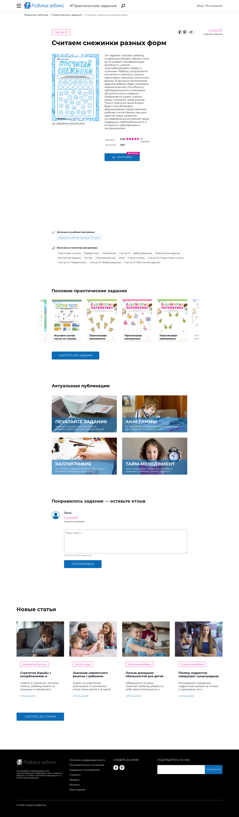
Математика (109, 253)
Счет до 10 (60, 32)
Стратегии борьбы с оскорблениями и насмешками (35, 676)
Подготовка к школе (69, 253)
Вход (200, 5)
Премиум (74, 779)
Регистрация (213, 5)
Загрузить (122, 157)
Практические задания (94, 6)
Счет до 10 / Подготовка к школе (165, 257)
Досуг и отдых (83, 664)
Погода (88, 257)
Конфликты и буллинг (34, 664)
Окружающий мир (106, 257)
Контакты (74, 784)
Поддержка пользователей (84, 770)
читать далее (28, 696)
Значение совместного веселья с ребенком (90, 674)
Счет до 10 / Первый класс (72, 262)
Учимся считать (136, 257)
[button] (46, 320)
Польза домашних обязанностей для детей (144, 674)
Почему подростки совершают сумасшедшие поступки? (198, 676)
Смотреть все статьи (40, 716)
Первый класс (91, 253)
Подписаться (213, 769)
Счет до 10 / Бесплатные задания (142, 262)
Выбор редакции (142, 253)
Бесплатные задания (69, 257)
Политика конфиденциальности (87, 760)
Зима (121, 257)
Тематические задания (167, 253)
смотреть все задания (75, 355)
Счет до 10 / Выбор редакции (105, 262)
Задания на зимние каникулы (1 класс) (79, 237)
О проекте (75, 775)
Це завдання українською (68, 123)
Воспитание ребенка (139, 664)
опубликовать (83, 564)
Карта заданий (77, 789)
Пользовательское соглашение (86, 765)
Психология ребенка (192, 664)
